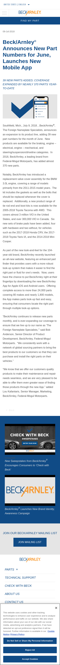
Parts (12, 569)
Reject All (30, 650)
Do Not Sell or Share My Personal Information (30, 641)
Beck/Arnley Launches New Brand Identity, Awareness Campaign (30, 511)
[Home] (30, 13)
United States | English (15, 4)
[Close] (56, 607)
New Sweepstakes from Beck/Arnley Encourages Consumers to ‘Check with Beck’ (27, 465)
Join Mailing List (29, 542)
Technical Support (20, 577)
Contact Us (14, 602)
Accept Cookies (30, 659)
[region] (30, 634)
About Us (12, 593)
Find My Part (30, 20)
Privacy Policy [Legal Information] (17, 634)
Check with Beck (18, 585)
